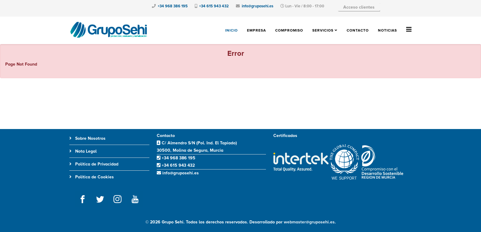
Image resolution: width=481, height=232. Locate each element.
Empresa (256, 30)
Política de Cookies (94, 177)
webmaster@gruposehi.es (309, 222)
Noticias (387, 30)
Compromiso (289, 30)
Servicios (322, 30)
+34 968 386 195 (173, 6)
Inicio (231, 30)
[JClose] (474, 52)
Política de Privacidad (96, 164)
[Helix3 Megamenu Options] (409, 30)
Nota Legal (85, 151)
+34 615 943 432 (214, 6)
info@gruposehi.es (257, 6)
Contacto (358, 30)
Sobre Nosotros (90, 138)
